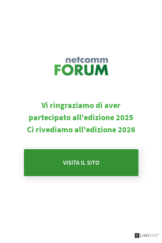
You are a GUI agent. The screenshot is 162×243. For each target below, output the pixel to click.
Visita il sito (81, 162)
